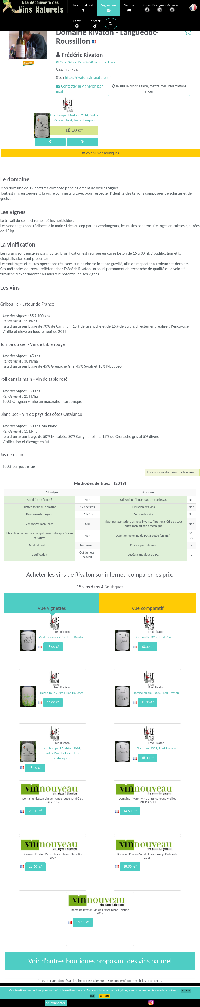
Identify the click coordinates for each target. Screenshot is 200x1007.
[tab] (51, 603)
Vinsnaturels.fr (35, 7)
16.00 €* (53, 702)
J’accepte (104, 995)
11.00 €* (147, 702)
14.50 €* (130, 811)
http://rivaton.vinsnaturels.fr (88, 77)
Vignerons (108, 8)
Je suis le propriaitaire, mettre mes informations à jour (149, 89)
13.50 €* (83, 922)
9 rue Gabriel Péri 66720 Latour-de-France (86, 62)
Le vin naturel (83, 8)
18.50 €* (35, 866)
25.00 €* (35, 811)
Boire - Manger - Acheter (160, 8)
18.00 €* (74, 130)
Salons (129, 7)
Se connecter (55, 1003)
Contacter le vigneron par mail (79, 89)
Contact (94, 23)
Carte (77, 23)
